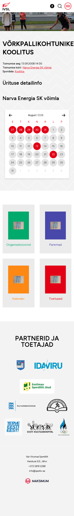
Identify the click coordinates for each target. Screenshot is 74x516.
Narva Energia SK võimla (37, 67)
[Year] (42, 115)
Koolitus (19, 71)
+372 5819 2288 (37, 466)
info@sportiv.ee (37, 471)
